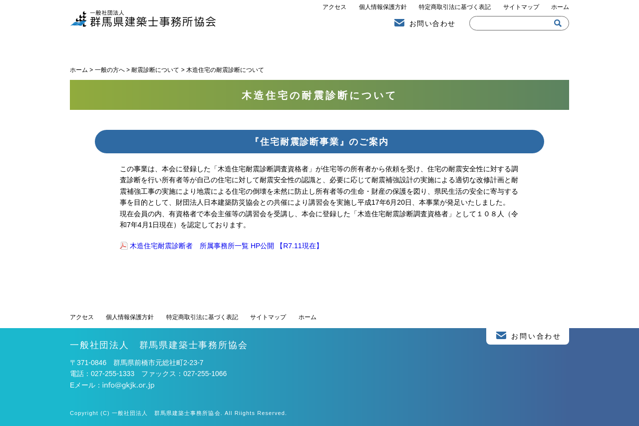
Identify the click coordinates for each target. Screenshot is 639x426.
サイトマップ (521, 6)
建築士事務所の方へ (489, 46)
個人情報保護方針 (383, 6)
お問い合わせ (432, 23)
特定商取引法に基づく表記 (455, 6)
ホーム (560, 6)
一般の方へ (319, 46)
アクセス (334, 6)
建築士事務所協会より (150, 46)
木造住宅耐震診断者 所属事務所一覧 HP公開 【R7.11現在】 (226, 246)
